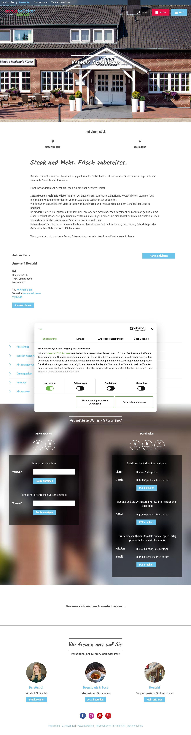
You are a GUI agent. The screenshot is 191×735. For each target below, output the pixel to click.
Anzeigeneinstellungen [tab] (110, 338)
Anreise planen (23, 305)
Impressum (54, 725)
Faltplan (120, 548)
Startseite (24, 2)
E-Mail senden (36, 699)
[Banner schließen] (152, 329)
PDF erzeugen (146, 488)
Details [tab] (80, 338)
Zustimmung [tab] (50, 338)
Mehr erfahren (154, 699)
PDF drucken (146, 522)
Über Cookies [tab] (141, 338)
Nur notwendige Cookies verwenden (95, 402)
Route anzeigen (44, 481)
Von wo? (17, 471)
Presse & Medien (85, 725)
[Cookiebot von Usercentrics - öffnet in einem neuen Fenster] (134, 329)
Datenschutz (68, 725)
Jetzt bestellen (95, 699)
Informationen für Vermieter (110, 725)
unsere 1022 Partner (58, 353)
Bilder (119, 471)
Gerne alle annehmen (134, 402)
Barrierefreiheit (135, 725)
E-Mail (119, 479)
